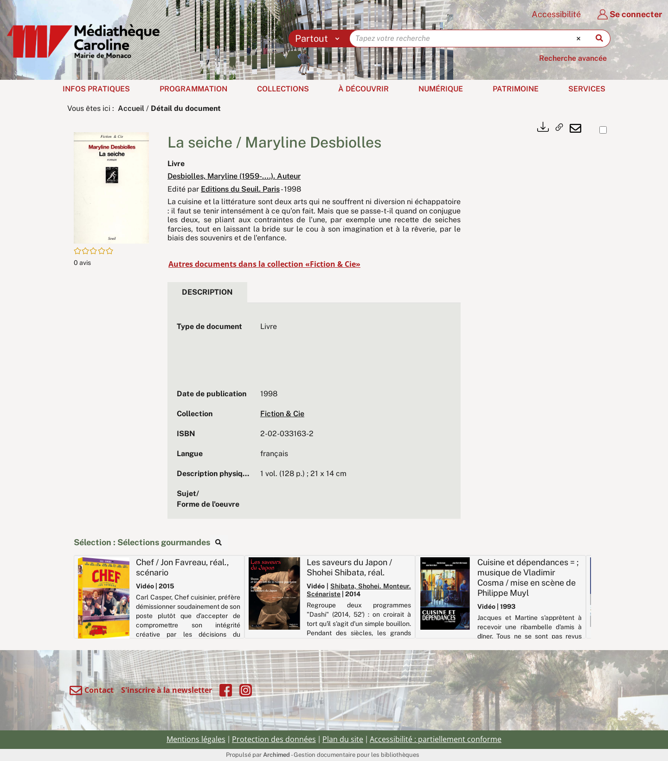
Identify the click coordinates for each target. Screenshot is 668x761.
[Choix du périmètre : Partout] (319, 38)
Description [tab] (207, 292)
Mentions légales (196, 739)
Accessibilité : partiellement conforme (435, 739)
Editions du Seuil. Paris (240, 189)
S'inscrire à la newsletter (166, 690)
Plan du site (342, 739)
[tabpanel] (314, 416)
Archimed (276, 754)
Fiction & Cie (282, 413)
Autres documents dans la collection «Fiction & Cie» (264, 264)
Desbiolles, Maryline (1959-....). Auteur (234, 176)
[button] (111, 187)
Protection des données (274, 739)
